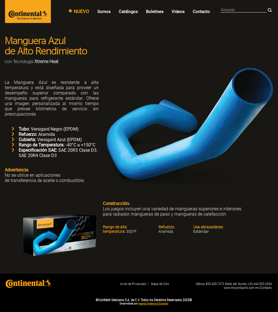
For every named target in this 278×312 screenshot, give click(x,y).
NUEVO (81, 11)
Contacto (201, 11)
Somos (104, 11)
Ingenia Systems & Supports (153, 303)
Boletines (154, 11)
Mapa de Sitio (160, 284)
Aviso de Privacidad (133, 284)
